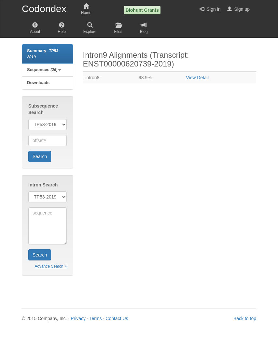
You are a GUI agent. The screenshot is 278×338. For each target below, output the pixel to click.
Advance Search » (50, 266)
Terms (95, 318)
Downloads (38, 82)
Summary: (43, 53)
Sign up (238, 9)
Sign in (210, 9)
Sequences (44, 69)
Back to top (244, 318)
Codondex (44, 9)
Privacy (78, 318)
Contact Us (116, 318)
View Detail (197, 77)
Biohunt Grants (142, 10)
